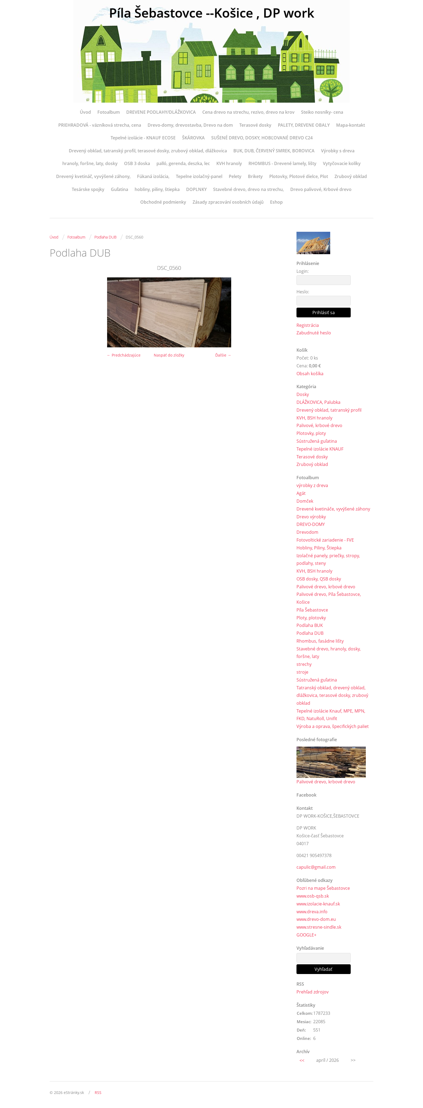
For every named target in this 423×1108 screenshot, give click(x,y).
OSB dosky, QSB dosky (318, 579)
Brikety (255, 176)
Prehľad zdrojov (312, 992)
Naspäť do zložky (169, 355)
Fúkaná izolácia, (153, 176)
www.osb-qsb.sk (312, 896)
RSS (98, 1093)
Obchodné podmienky (163, 202)
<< (301, 1061)
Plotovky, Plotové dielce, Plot (298, 176)
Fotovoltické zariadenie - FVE (325, 540)
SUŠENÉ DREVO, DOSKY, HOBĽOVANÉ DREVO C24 (262, 138)
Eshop (276, 202)
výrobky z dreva (312, 486)
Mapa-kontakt (350, 125)
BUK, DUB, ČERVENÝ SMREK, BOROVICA (274, 151)
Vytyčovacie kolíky (342, 163)
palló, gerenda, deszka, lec (183, 163)
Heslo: (302, 292)
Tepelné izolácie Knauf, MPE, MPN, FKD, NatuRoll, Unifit (330, 715)
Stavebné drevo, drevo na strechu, (248, 189)
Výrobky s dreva (337, 151)
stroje (302, 672)
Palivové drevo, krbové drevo (325, 587)
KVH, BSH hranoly (314, 418)
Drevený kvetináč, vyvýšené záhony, (93, 176)
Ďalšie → (223, 355)
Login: (302, 271)
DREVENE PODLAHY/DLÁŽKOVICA (161, 112)
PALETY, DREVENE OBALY (304, 125)
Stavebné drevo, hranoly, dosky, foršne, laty (328, 653)
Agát (301, 493)
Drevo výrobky (311, 517)
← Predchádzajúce (124, 355)
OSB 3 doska (137, 163)
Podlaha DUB (105, 237)
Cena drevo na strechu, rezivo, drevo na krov (248, 112)
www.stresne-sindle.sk (318, 928)
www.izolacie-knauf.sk (318, 904)
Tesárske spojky (88, 189)
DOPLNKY (196, 189)
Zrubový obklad (351, 176)
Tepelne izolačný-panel (199, 176)
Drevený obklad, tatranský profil (328, 410)
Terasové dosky (255, 125)
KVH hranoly (229, 163)
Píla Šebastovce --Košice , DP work (211, 13)
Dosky (302, 395)
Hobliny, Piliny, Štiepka (319, 548)
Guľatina (119, 189)
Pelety (235, 176)
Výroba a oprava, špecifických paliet (332, 727)
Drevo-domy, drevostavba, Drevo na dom (190, 125)
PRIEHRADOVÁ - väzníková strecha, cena (99, 125)
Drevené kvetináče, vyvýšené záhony (333, 509)
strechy (304, 664)
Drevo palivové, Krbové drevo (321, 189)
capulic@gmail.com (316, 868)
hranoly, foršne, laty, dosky (90, 163)
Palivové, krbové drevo (319, 426)
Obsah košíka (309, 374)
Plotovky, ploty (311, 434)
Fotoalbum (108, 112)
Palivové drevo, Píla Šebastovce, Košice (328, 598)
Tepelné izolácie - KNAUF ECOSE (143, 138)
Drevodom (307, 532)
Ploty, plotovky (311, 618)
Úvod (85, 112)
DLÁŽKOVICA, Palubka (318, 402)
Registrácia (307, 325)
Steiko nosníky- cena (322, 112)
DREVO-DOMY (310, 525)
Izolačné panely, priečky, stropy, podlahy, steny (328, 559)
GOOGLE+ (306, 935)
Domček (304, 501)
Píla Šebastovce (312, 610)
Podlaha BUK (309, 626)
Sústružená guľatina (316, 441)
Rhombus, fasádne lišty (320, 641)
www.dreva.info (312, 912)
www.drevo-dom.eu (316, 920)
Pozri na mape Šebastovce (323, 889)
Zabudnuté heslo (313, 333)
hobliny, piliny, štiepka (157, 189)
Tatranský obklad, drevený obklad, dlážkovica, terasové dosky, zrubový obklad (332, 696)
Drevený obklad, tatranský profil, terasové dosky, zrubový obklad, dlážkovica (148, 151)
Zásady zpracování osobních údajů (228, 202)
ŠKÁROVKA (193, 138)
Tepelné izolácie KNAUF (319, 449)
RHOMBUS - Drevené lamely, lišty (282, 163)
